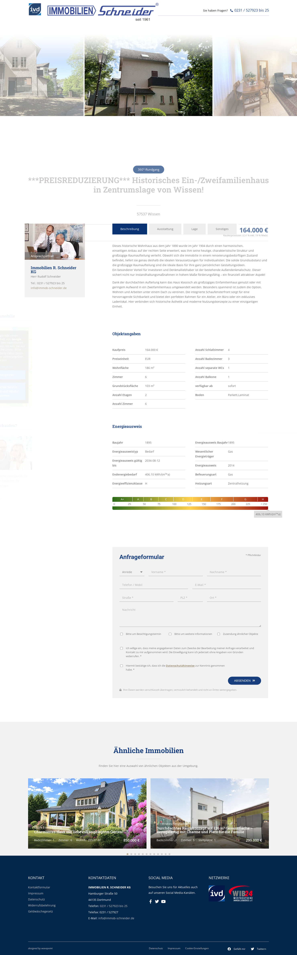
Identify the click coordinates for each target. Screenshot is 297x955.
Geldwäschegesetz (40, 911)
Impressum (35, 893)
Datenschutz (36, 899)
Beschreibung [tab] (129, 229)
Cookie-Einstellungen (197, 948)
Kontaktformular (39, 887)
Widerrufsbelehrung (42, 905)
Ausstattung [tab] (165, 229)
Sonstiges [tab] (222, 229)
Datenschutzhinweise (180, 804)
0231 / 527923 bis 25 (113, 906)
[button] (236, 949)
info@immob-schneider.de (116, 918)
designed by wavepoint (40, 948)
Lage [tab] (194, 229)
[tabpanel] (190, 276)
